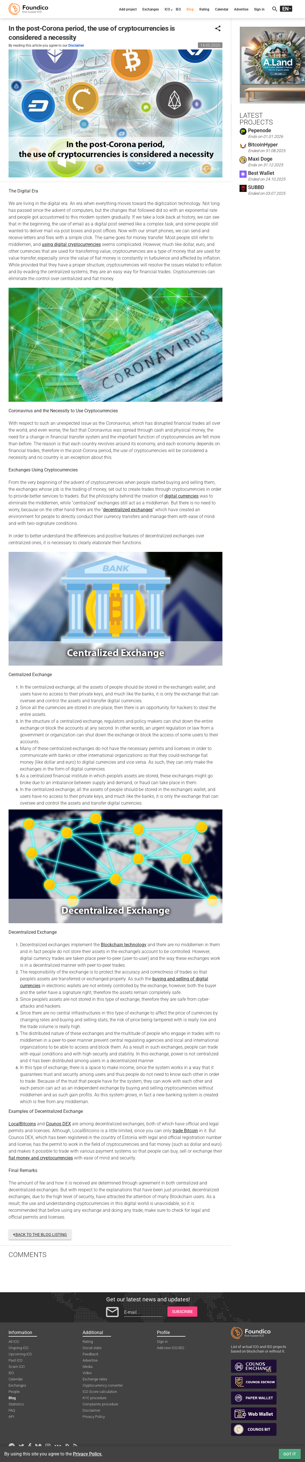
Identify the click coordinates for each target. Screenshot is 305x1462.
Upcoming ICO (20, 1354)
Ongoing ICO (18, 1348)
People (14, 1391)
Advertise (241, 9)
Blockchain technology (123, 944)
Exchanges (150, 9)
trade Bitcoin (185, 1130)
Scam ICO (17, 1366)
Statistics (16, 1404)
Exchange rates (95, 1379)
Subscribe (182, 1311)
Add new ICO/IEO (170, 1348)
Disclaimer (76, 45)
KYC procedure (95, 1398)
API (11, 1417)
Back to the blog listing (40, 1234)
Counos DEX (58, 1123)
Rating (204, 9)
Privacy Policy (94, 1417)
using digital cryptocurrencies (71, 244)
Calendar (221, 9)
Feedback (90, 1354)
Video (87, 1373)
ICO (167, 9)
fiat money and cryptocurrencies (41, 1158)
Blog (190, 9)
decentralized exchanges (128, 509)
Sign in (259, 9)
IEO (178, 9)
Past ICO (15, 1360)
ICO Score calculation (100, 1391)
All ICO (14, 1341)
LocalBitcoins (22, 1123)
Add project (128, 9)
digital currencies (181, 496)
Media (88, 1366)
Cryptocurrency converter (103, 1385)
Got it (289, 1454)
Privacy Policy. (87, 1454)
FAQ (12, 1410)
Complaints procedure (100, 1404)
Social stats (92, 1348)
